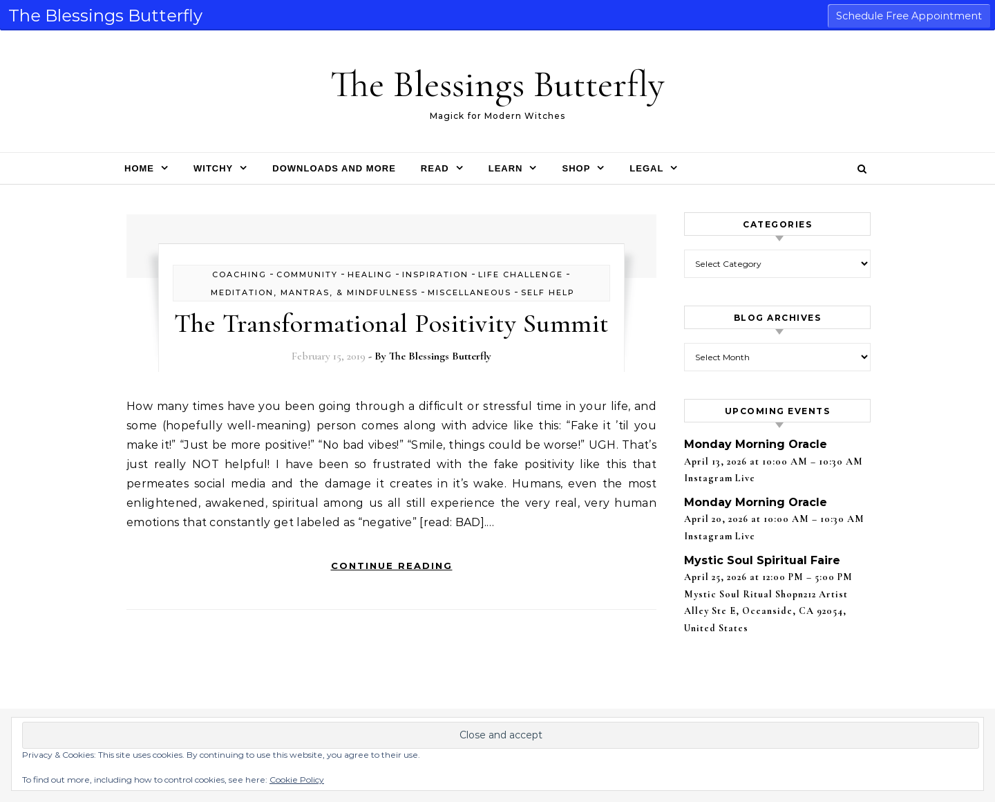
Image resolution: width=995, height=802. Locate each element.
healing (370, 274)
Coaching (239, 274)
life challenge (520, 274)
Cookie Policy (296, 779)
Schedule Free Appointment (909, 16)
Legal (646, 168)
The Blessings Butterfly (497, 84)
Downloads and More (334, 168)
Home (139, 168)
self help (548, 292)
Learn (506, 168)
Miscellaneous (469, 292)
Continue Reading (392, 565)
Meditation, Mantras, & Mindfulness (314, 292)
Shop (576, 168)
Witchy (213, 168)
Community (307, 274)
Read (435, 168)
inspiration (435, 274)
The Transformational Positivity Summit (391, 323)
